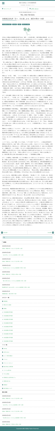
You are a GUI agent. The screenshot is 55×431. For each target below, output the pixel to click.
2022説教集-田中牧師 (8, 326)
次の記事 (49, 232)
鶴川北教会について (8, 388)
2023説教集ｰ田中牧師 (8, 330)
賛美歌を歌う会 (7, 381)
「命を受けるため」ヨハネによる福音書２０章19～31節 (14, 267)
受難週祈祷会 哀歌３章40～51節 (9, 293)
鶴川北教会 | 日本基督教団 (27, 3)
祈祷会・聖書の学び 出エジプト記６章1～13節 (12, 248)
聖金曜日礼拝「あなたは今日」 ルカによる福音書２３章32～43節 (16, 287)
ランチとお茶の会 (7, 370)
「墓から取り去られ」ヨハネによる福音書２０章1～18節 (14, 280)
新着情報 (14, 24)
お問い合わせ (6, 352)
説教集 (19, 24)
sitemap (5, 348)
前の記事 (5, 232)
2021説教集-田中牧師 (8, 323)
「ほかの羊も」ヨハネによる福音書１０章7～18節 (12, 254)
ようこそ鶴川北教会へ (8, 355)
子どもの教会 (6, 373)
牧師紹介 (5, 384)
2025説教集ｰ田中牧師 (8, 337)
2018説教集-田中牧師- (8, 312)
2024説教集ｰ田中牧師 (8, 333)
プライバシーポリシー (8, 363)
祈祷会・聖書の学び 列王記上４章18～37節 (11, 274)
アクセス (5, 359)
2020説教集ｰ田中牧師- (7, 24)
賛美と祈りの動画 (26, 24)
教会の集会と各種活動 (8, 366)
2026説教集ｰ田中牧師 (8, 341)
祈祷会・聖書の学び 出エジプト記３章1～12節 (12, 261)
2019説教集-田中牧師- (8, 315)
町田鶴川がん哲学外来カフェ (10, 377)
